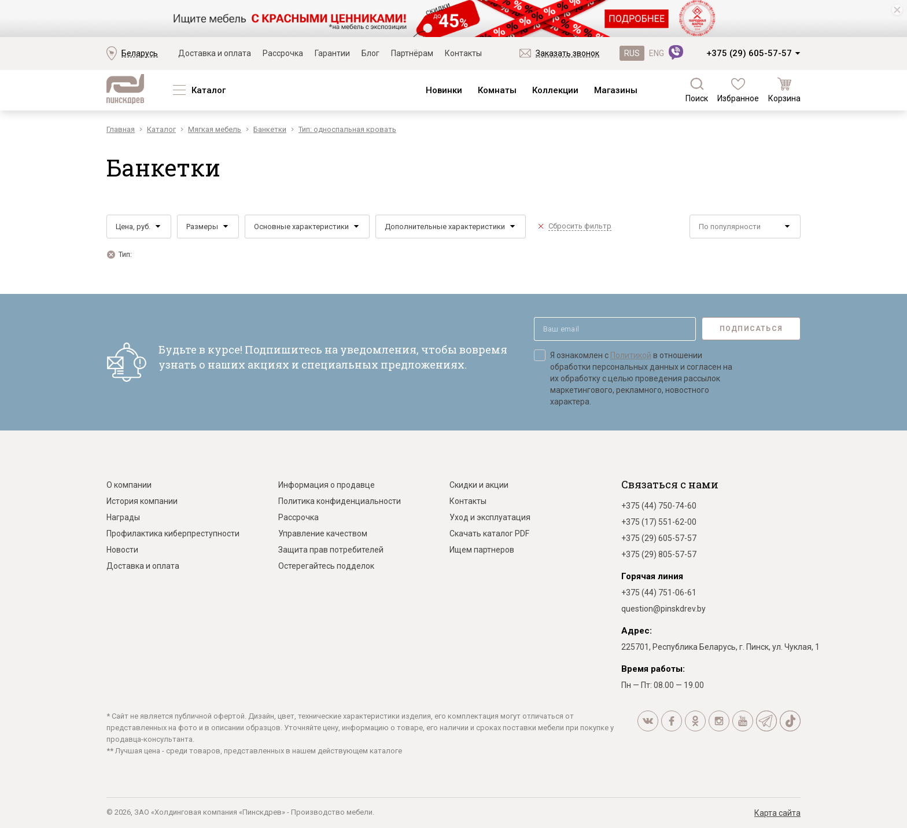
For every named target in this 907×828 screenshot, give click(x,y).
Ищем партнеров (481, 549)
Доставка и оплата (214, 53)
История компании (142, 501)
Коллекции (555, 90)
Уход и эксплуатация (489, 517)
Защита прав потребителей (331, 549)
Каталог (208, 90)
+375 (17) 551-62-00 (658, 522)
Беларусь (139, 53)
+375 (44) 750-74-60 (658, 505)
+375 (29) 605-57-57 (749, 53)
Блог (370, 53)
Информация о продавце (326, 485)
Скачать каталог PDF (489, 533)
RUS (632, 53)
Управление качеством (322, 533)
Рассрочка (283, 53)
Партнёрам (412, 53)
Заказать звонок (567, 53)
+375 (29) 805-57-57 (658, 554)
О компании (129, 485)
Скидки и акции (478, 485)
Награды (123, 517)
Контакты (463, 53)
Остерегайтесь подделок (326, 566)
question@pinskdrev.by (663, 608)
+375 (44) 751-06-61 (658, 592)
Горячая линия (652, 576)
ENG (656, 53)
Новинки (444, 90)
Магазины (615, 90)
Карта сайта (777, 813)
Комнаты (497, 90)
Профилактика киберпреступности (172, 533)
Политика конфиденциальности (339, 501)
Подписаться (751, 329)
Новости (122, 549)
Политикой (630, 355)
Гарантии (332, 53)
